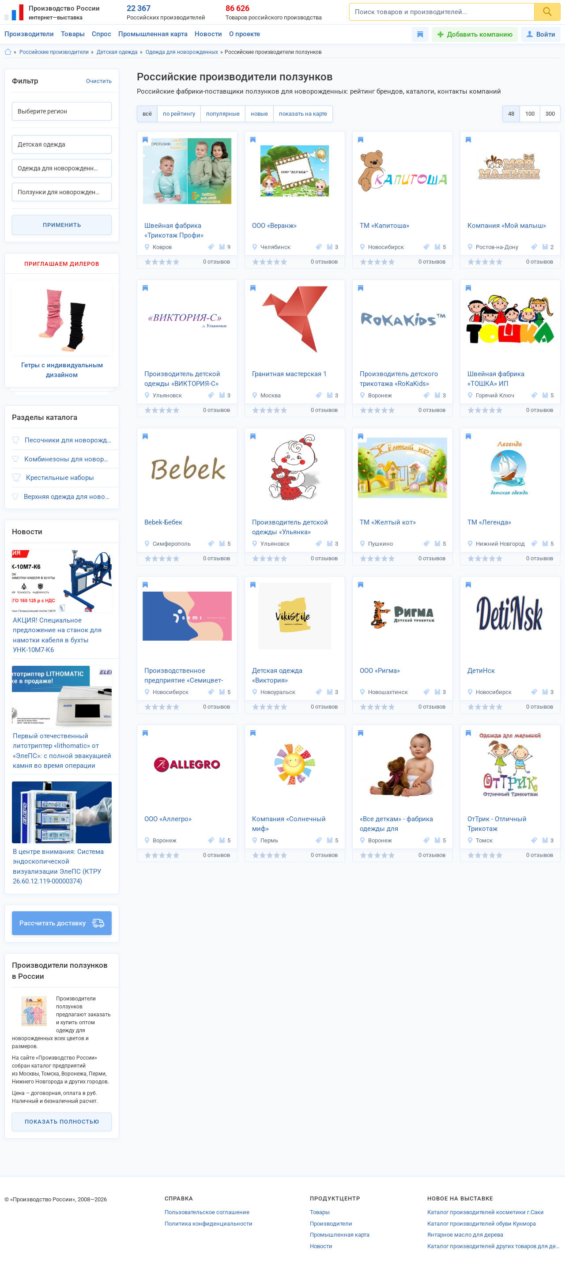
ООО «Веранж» (274, 226)
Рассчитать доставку (61, 923)
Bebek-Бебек (163, 522)
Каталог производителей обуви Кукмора (481, 1223)
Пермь (265, 840)
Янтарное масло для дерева (465, 1234)
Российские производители (54, 52)
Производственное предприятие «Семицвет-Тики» (183, 676)
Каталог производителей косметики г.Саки (485, 1212)
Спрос (101, 34)
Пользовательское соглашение (207, 1212)
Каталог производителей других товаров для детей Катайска (494, 1246)
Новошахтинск (383, 692)
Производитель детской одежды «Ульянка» (290, 527)
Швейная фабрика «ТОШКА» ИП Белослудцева (495, 379)
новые (259, 113)
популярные (223, 113)
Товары (73, 34)
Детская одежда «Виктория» (277, 676)
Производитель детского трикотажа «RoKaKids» (399, 379)
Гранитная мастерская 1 (289, 374)
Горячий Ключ (490, 395)
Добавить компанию (479, 34)
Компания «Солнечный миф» (289, 824)
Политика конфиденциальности (208, 1223)
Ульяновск (163, 395)
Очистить (99, 81)
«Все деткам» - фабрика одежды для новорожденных (396, 824)
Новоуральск (273, 692)
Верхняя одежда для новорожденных (68, 497)
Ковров (158, 247)
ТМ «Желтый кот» (388, 522)
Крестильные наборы (60, 478)
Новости (208, 34)
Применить (62, 225)
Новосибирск (381, 247)
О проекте (244, 34)
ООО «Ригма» (380, 671)
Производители (29, 34)
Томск (480, 840)
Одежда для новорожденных (182, 52)
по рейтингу (179, 113)
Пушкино (376, 543)
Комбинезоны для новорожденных (68, 459)
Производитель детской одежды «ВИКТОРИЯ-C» (182, 379)
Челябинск (271, 247)
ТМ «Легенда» (489, 522)
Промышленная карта (153, 34)
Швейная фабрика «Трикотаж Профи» (173, 231)
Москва (266, 395)
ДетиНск (481, 671)
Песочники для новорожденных (68, 440)
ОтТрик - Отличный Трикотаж (497, 824)
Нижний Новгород (496, 543)
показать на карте (303, 113)
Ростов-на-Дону (492, 247)
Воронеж (375, 395)
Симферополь (167, 543)
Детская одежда (117, 52)
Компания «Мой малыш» (506, 226)
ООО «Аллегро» (168, 819)
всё (147, 113)
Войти (541, 34)
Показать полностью (62, 1121)
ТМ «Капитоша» (384, 226)
